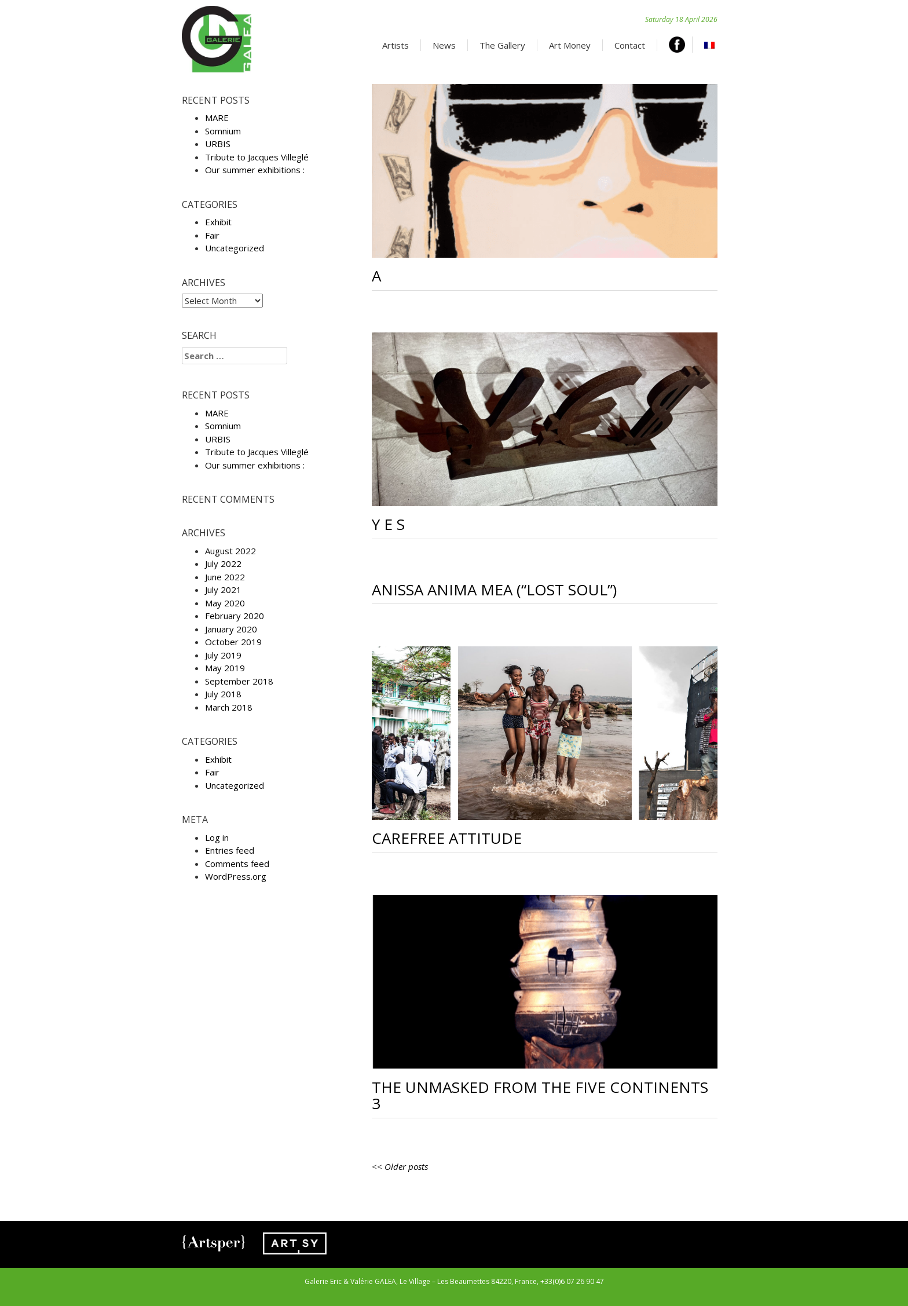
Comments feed (237, 863)
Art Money (570, 45)
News (444, 45)
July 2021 (223, 589)
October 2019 (233, 641)
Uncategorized (234, 248)
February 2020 (234, 615)
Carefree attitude (447, 838)
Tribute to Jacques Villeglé (257, 157)
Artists (395, 45)
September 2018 (239, 681)
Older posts (406, 1166)
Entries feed (229, 850)
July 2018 (223, 694)
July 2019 (223, 655)
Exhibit (218, 222)
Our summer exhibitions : (255, 169)
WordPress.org (235, 876)
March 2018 (228, 707)
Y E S (388, 524)
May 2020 (225, 603)
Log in (217, 837)
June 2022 (225, 577)
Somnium (223, 131)
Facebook (681, 44)
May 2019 (225, 668)
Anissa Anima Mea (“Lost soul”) (494, 589)
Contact (629, 45)
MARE (217, 117)
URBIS (217, 143)
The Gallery (502, 45)
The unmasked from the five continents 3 (540, 1095)
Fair (212, 235)
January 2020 (231, 629)
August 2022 (230, 551)
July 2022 (223, 563)
